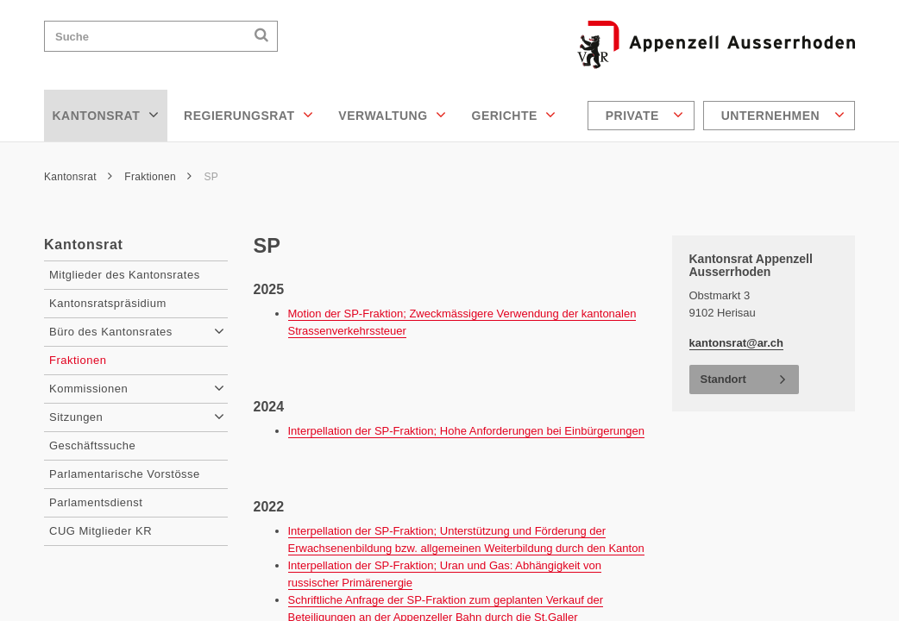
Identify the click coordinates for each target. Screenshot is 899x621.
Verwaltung (392, 114)
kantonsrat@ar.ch (736, 342)
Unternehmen (783, 114)
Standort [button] (723, 379)
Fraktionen (158, 177)
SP (211, 177)
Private (645, 114)
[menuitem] (643, 115)
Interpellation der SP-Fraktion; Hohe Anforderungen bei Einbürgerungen (466, 430)
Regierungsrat (248, 114)
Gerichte (514, 114)
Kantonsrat (106, 114)
